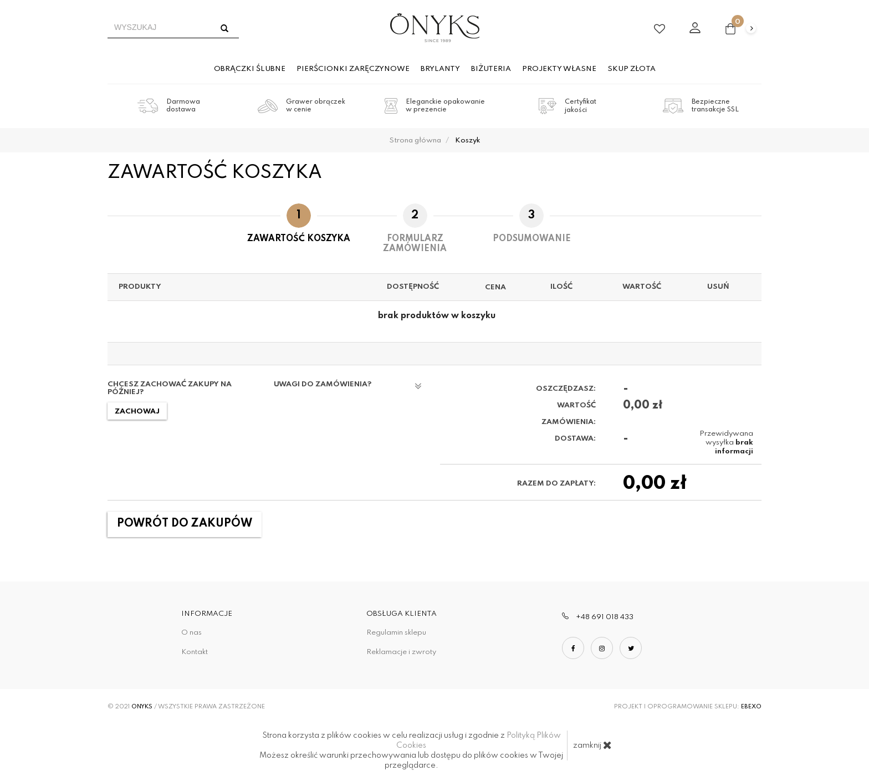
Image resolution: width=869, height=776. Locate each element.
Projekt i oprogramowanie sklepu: (687, 706)
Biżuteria (491, 69)
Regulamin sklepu (396, 632)
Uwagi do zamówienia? (348, 386)
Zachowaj (137, 411)
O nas (191, 632)
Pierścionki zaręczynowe (353, 69)
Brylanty (440, 69)
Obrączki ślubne (249, 69)
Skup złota (631, 69)
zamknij (592, 745)
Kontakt (194, 652)
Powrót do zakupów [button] (184, 523)
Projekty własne (559, 69)
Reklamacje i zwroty (401, 652)
